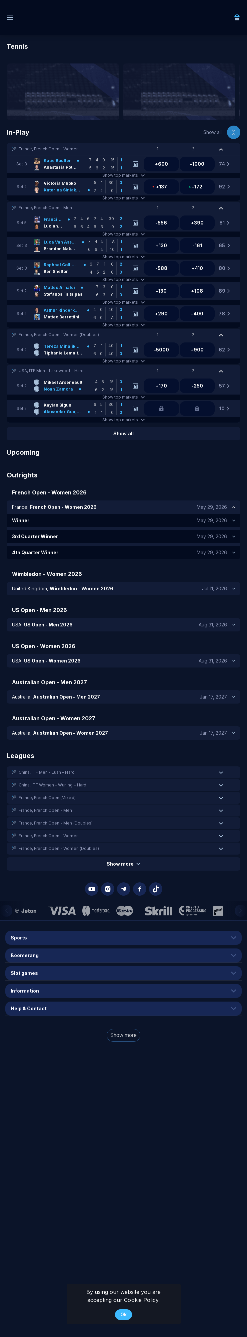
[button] (123, 149)
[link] (237, 17)
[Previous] (6, 911)
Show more (123, 864)
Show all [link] (212, 132)
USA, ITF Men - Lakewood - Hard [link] (51, 370)
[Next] (241, 911)
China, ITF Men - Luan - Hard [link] (47, 772)
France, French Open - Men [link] (45, 207)
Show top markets (123, 175)
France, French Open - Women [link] (49, 148)
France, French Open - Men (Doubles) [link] (56, 823)
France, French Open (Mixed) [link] (47, 797)
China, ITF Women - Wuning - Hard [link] (52, 784)
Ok (123, 1314)
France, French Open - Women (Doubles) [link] (59, 334)
